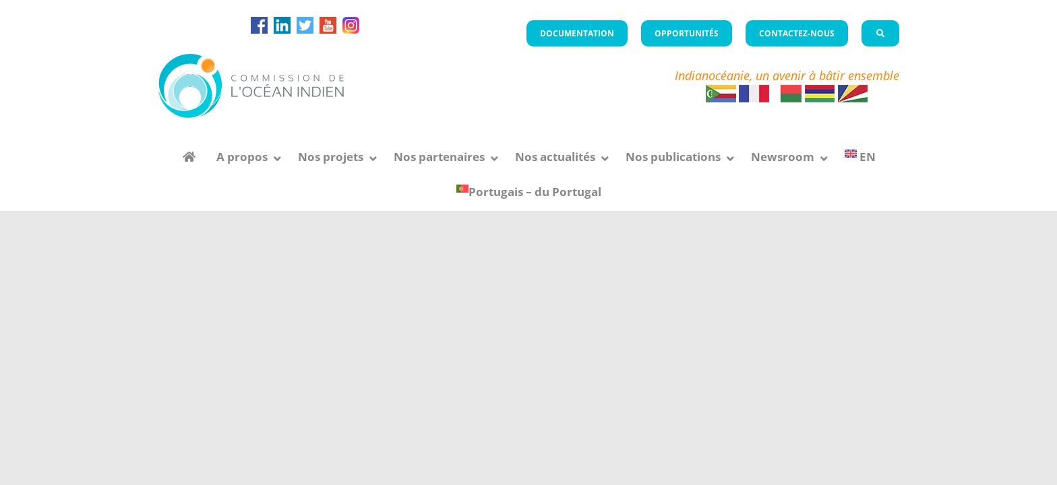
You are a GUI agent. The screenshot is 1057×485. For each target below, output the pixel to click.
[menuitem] (860, 156)
